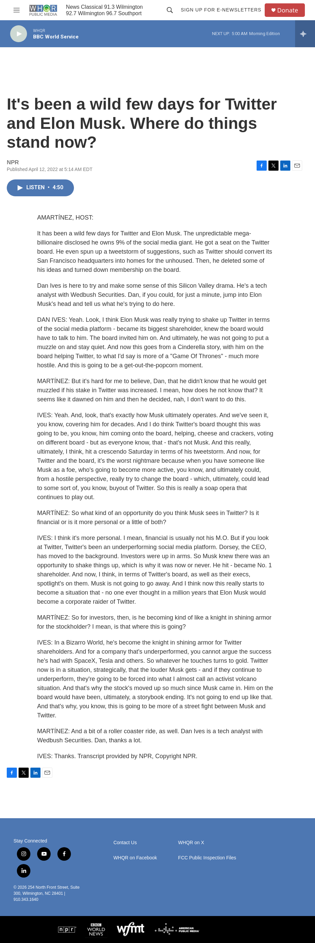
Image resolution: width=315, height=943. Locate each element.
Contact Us (125, 842)
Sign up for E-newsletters (221, 9)
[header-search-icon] (169, 10)
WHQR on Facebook (135, 857)
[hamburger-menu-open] (16, 10)
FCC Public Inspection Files (207, 857)
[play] (18, 34)
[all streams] (305, 33)
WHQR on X (191, 842)
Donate (287, 10)
